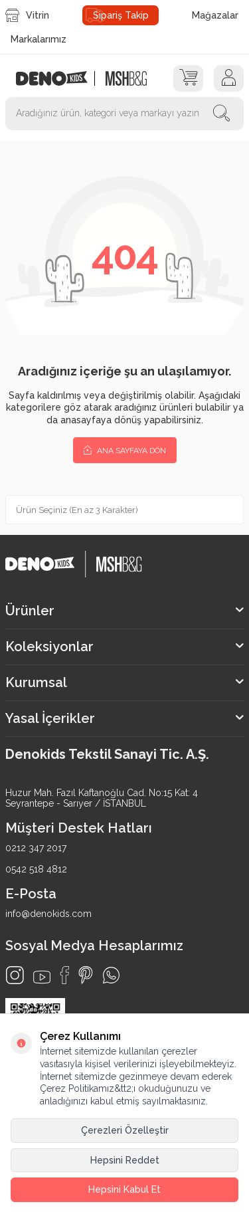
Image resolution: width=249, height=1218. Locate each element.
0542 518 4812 (36, 869)
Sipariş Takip (121, 15)
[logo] (59, 78)
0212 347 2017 (35, 848)
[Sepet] (188, 78)
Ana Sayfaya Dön (125, 450)
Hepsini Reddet (124, 1160)
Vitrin (27, 15)
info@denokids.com (48, 913)
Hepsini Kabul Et (124, 1189)
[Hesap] (229, 78)
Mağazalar (215, 15)
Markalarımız (38, 39)
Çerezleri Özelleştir (125, 1130)
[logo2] (126, 78)
